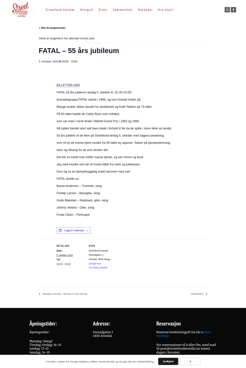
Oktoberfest (196, 293)
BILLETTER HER (68, 85)
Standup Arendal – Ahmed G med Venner (67, 293)
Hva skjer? (166, 10)
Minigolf (86, 10)
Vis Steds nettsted (98, 267)
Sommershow (123, 10)
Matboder (145, 10)
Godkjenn (168, 361)
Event (103, 10)
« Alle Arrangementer (52, 27)
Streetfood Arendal (60, 10)
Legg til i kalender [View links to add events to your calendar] (74, 230)
